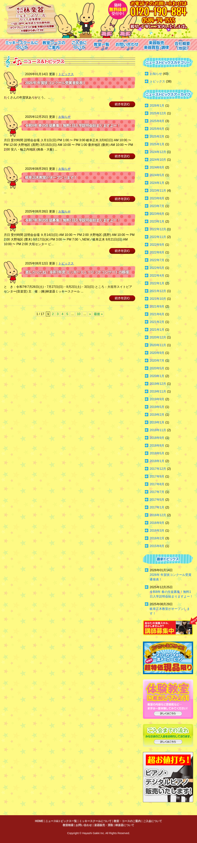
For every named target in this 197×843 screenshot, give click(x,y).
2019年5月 (157, 407)
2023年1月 (157, 221)
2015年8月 (157, 546)
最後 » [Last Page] (98, 314)
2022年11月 (158, 237)
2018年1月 (157, 461)
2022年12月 (158, 229)
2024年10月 (158, 159)
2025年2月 (157, 136)
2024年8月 (157, 167)
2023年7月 (157, 206)
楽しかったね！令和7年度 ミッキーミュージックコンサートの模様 (77, 272)
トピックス (66, 74)
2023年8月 (157, 198)
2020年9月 (157, 352)
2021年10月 (158, 298)
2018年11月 (158, 430)
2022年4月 (157, 275)
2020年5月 (157, 368)
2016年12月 (158, 515)
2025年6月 (157, 128)
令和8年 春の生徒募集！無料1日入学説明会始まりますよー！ (72, 125)
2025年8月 (157, 121)
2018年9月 (157, 437)
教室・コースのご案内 (127, 821)
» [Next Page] (90, 314)
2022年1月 (157, 283)
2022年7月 (157, 260)
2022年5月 (157, 267)
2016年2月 (157, 538)
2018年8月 (157, 445)
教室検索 (68, 825)
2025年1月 (157, 144)
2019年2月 (157, 414)
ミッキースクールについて (95, 821)
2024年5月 (157, 175)
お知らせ (64, 116)
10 (78, 314)
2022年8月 (157, 252)
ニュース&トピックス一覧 (61, 821)
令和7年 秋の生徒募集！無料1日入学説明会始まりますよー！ (72, 220)
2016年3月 (157, 530)
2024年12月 (158, 152)
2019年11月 (158, 391)
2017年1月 (157, 507)
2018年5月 (157, 453)
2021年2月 (157, 322)
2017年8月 (157, 484)
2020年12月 (158, 337)
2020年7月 (157, 360)
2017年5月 (157, 499)
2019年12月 (158, 383)
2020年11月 (158, 345)
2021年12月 (158, 291)
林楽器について (124, 825)
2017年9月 (157, 476)
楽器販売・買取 (103, 825)
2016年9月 (157, 522)
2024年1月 (157, 182)
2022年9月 (157, 244)
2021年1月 (157, 329)
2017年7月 (157, 492)
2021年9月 (157, 306)
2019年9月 (157, 399)
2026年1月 (157, 105)
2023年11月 (158, 190)
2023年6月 (157, 213)
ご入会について (152, 821)
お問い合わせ (84, 825)
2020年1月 (157, 376)
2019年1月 (157, 422)
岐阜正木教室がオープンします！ (51, 177)
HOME (39, 821)
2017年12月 (158, 468)
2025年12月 (158, 113)
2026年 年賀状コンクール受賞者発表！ (55, 83)
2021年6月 (157, 314)
